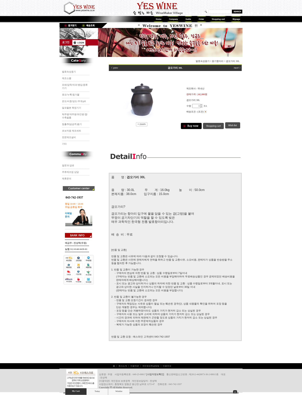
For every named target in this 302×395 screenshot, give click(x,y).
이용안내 (167, 366)
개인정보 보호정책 (120, 381)
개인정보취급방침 (150, 366)
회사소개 (122, 366)
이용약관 (134, 366)
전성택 (153, 381)
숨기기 (235, 391)
